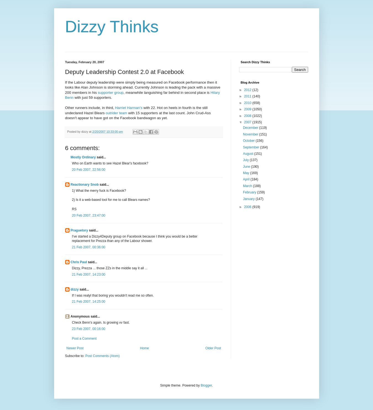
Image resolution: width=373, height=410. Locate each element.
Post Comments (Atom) (102, 356)
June (247, 167)
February (250, 192)
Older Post (213, 348)
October (249, 141)
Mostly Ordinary (83, 157)
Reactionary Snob (85, 185)
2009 (248, 109)
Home (144, 348)
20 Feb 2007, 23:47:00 (88, 215)
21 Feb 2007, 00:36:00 (88, 247)
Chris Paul (79, 262)
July (246, 160)
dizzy (75, 289)
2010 (248, 103)
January (249, 199)
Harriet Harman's (128, 108)
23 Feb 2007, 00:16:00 (88, 329)
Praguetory (79, 230)
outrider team (116, 113)
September (251, 147)
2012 (248, 90)
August (248, 154)
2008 (248, 116)
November (251, 134)
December (251, 128)
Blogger (206, 385)
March (248, 186)
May (246, 173)
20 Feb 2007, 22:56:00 (88, 170)
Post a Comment (84, 338)
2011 (248, 96)
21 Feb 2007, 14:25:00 (88, 301)
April (246, 179)
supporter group (110, 92)
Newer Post (75, 348)
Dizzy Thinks (112, 26)
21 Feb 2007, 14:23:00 (88, 274)
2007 (248, 122)
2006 (248, 207)
